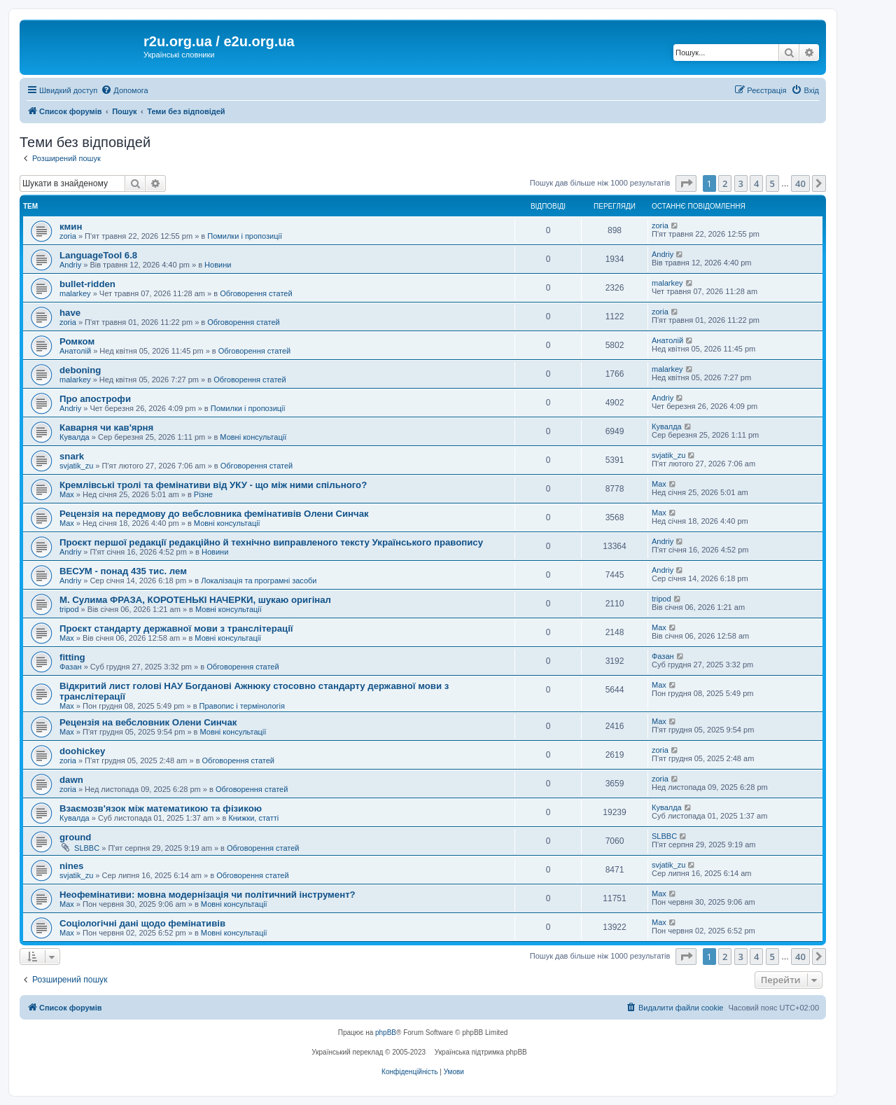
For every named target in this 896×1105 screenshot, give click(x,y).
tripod (69, 609)
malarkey (75, 293)
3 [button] (740, 183)
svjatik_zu (76, 465)
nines (71, 866)
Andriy (70, 264)
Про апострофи (95, 399)
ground (75, 837)
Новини (217, 264)
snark (71, 456)
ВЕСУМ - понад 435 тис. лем (123, 571)
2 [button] (724, 183)
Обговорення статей (256, 293)
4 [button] (756, 183)
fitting (72, 657)
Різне (203, 494)
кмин (70, 226)
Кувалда (74, 437)
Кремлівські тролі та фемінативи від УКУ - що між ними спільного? (213, 485)
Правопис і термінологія (242, 706)
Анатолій (75, 351)
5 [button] (772, 183)
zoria (67, 236)
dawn (71, 779)
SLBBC (86, 848)
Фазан (70, 666)
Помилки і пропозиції (244, 236)
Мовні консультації (253, 437)
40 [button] (800, 183)
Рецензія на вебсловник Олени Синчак (148, 722)
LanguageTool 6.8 (98, 255)
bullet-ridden (87, 284)
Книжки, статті (253, 818)
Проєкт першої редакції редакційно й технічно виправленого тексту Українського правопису (271, 542)
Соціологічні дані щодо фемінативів (142, 923)
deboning (80, 370)
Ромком (76, 341)
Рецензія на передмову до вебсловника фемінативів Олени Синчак (214, 513)
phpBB (385, 1032)
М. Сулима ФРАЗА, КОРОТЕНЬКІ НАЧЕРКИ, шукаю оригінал (195, 600)
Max (66, 494)
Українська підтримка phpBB (481, 1052)
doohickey (82, 751)
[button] (686, 183)
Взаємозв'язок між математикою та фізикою (160, 808)
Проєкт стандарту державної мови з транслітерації (176, 628)
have (69, 312)
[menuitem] (124, 90)
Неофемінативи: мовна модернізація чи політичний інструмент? (207, 894)
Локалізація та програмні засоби (258, 580)
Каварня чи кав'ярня (106, 427)
